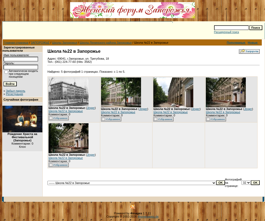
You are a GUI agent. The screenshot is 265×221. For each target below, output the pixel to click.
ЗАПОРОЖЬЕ (40, 42)
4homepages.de (148, 216)
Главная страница (16, 42)
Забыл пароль (15, 90)
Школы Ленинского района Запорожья (106, 42)
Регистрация (14, 94)
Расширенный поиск (226, 32)
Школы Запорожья (64, 42)
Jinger (91, 107)
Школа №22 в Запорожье (66, 111)
